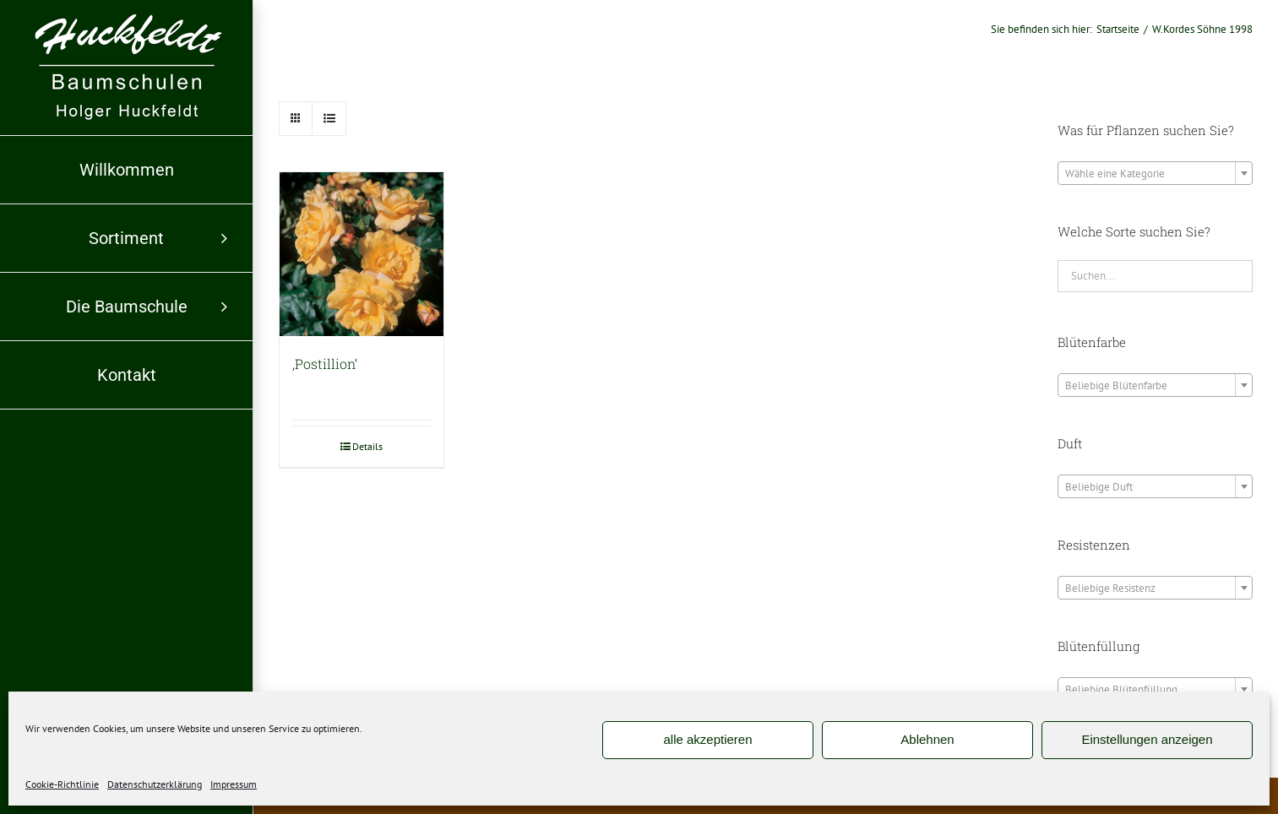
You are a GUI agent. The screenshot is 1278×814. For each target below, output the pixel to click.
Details (367, 446)
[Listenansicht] (329, 118)
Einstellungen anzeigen (1146, 739)
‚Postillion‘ (324, 363)
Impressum (233, 784)
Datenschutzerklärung (154, 784)
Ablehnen (927, 739)
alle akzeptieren (707, 739)
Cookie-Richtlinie (62, 784)
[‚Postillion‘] (361, 254)
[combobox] (1155, 173)
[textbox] (1155, 174)
